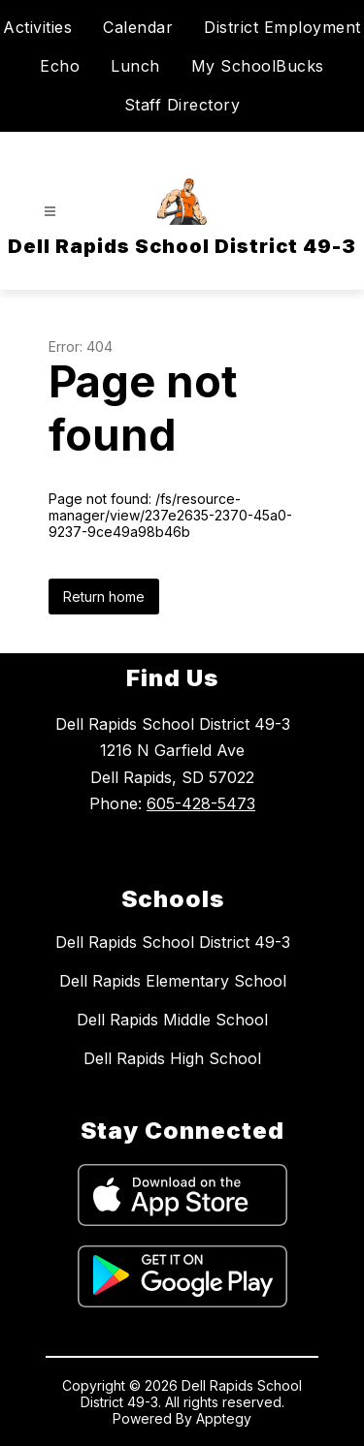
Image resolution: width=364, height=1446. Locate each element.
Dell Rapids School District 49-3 (172, 942)
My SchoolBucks (257, 66)
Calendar (138, 27)
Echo (60, 66)
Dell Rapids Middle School (172, 1019)
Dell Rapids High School (172, 1058)
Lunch (135, 66)
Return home (104, 596)
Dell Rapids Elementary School (172, 980)
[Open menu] (50, 212)
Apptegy (223, 1418)
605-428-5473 (201, 803)
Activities (37, 27)
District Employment (282, 27)
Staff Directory (182, 104)
